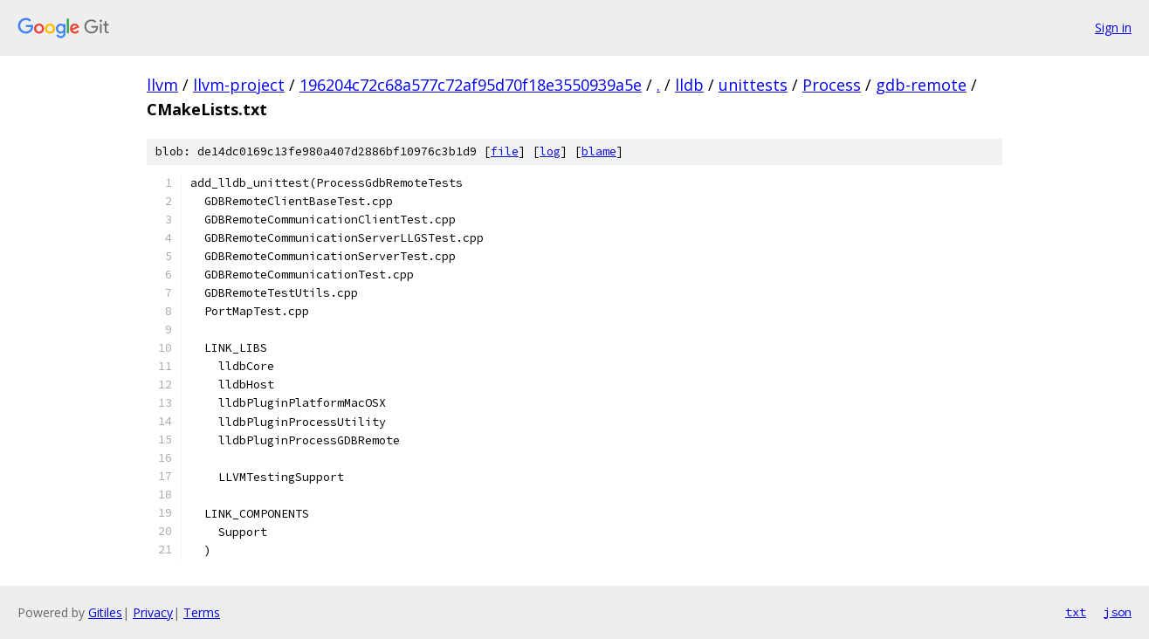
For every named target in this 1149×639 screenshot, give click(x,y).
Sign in (1113, 27)
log (550, 151)
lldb (689, 84)
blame (598, 151)
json (1118, 612)
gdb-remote (921, 84)
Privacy (153, 612)
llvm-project (239, 84)
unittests (753, 84)
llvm (162, 84)
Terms (201, 612)
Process (831, 84)
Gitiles (105, 612)
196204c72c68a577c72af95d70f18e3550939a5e (470, 84)
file (505, 151)
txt (1075, 612)
